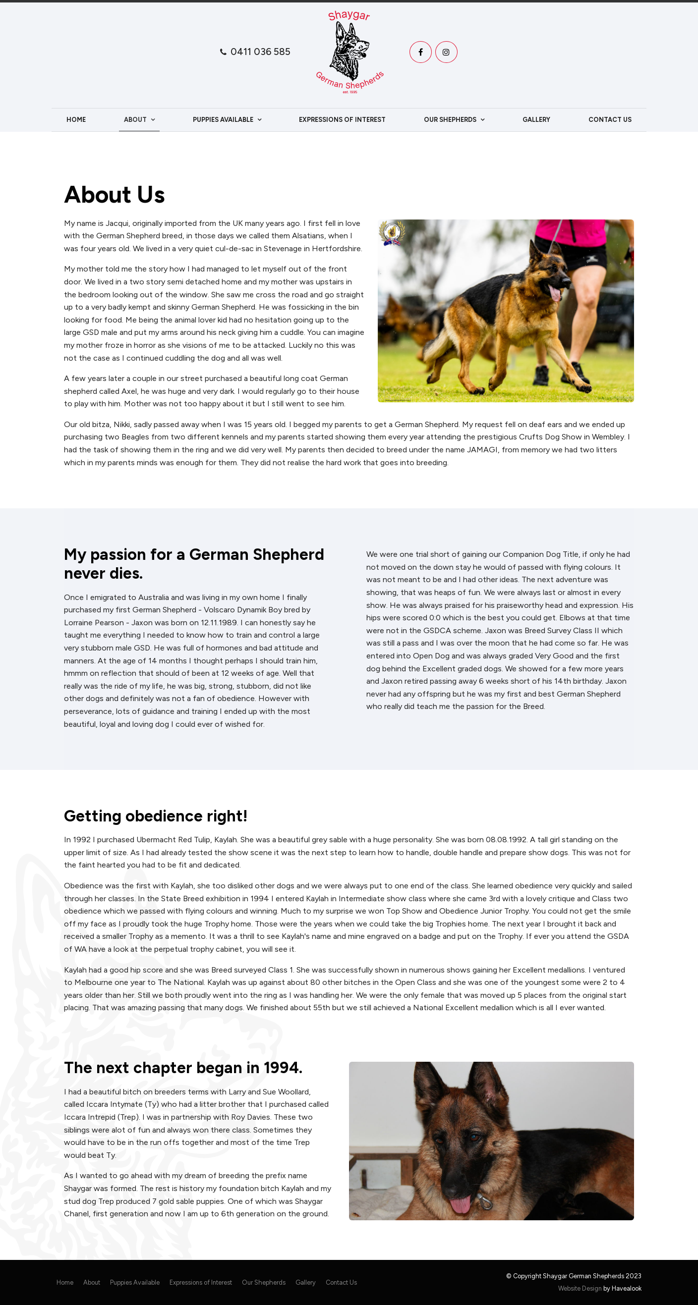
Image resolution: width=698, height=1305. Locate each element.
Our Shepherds (450, 119)
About (135, 119)
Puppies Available (223, 119)
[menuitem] (65, 1283)
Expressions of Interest (342, 119)
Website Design (580, 1288)
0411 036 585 (261, 51)
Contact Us (610, 119)
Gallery (536, 119)
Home (76, 119)
